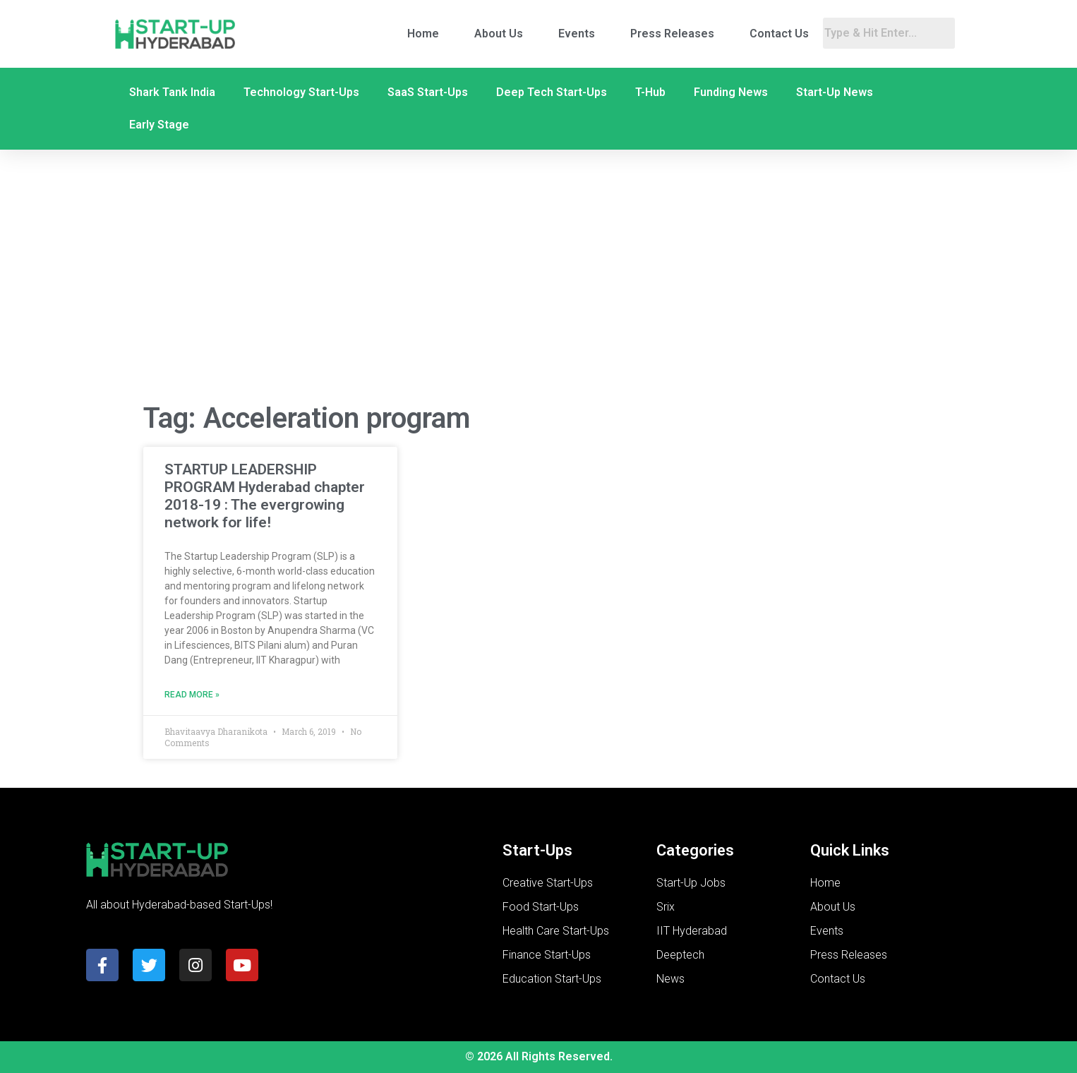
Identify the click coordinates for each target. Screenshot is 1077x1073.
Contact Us (779, 33)
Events (576, 33)
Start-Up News (834, 92)
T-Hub (650, 92)
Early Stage (159, 124)
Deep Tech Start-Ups (551, 92)
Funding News (731, 92)
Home (423, 33)
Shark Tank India (172, 92)
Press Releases (672, 33)
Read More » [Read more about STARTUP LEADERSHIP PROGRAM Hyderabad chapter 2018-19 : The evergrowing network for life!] (191, 695)
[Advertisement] (538, 277)
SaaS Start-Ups (427, 92)
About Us (498, 33)
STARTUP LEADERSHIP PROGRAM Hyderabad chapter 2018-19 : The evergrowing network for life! (264, 496)
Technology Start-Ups (301, 92)
